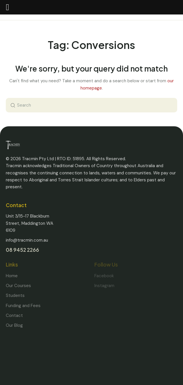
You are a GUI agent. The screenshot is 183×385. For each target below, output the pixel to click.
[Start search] (11, 105)
